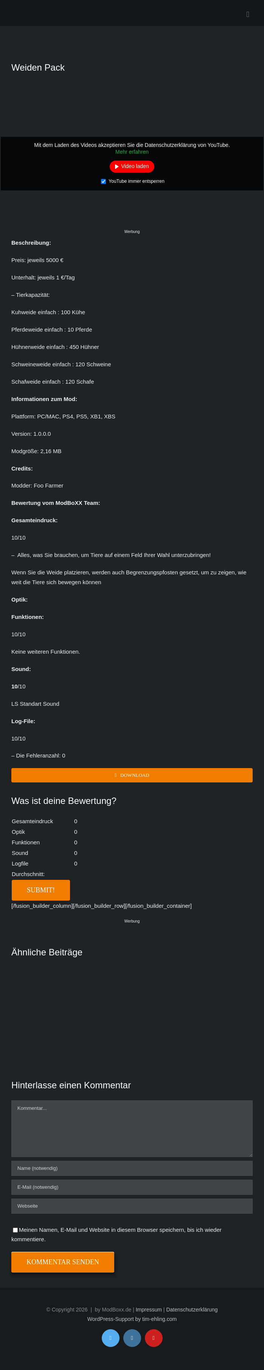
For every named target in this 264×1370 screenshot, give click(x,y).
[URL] (132, 1206)
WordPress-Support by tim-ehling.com (132, 1319)
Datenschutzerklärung (191, 1310)
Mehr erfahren (132, 152)
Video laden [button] (135, 167)
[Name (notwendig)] (132, 1168)
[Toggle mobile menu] (247, 15)
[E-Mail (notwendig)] (132, 1187)
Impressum (149, 1310)
